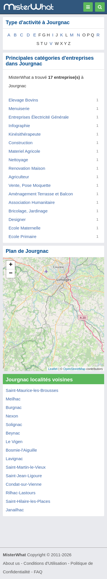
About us (11, 563)
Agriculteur (19, 176)
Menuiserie (19, 108)
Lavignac (14, 458)
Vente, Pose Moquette (30, 185)
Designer (17, 219)
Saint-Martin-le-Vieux (26, 467)
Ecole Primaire (23, 236)
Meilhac (13, 398)
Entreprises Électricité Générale (39, 117)
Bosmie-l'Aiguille (21, 450)
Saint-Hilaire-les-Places (28, 501)
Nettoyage (18, 159)
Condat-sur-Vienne (24, 484)
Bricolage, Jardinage (28, 210)
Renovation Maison (27, 168)
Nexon (12, 415)
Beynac (13, 433)
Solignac (14, 424)
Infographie (19, 125)
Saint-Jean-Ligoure (24, 475)
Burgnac (14, 407)
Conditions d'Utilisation (45, 563)
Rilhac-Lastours (20, 492)
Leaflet (53, 369)
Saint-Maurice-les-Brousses (32, 390)
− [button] (11, 273)
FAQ (38, 571)
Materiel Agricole (24, 151)
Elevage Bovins (23, 100)
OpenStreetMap (74, 369)
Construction (21, 142)
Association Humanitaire (32, 202)
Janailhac (15, 509)
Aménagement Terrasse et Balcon (41, 193)
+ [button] (11, 265)
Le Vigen (14, 441)
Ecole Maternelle (25, 228)
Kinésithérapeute (25, 134)
